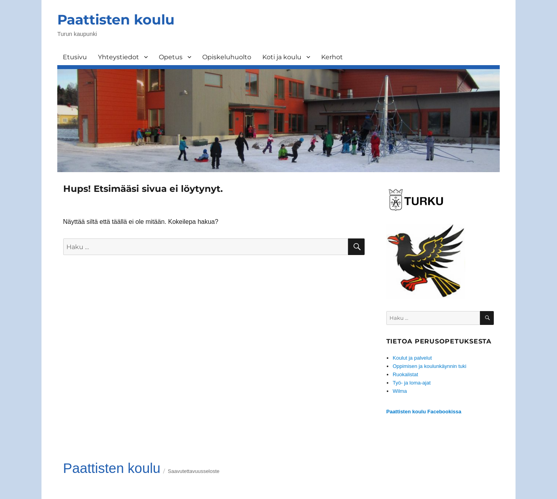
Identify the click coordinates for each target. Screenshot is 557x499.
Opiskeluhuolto (226, 57)
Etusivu (75, 57)
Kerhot (332, 57)
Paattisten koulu (116, 19)
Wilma (400, 391)
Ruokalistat (405, 374)
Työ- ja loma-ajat (412, 383)
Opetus (171, 57)
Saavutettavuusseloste (194, 471)
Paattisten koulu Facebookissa (423, 412)
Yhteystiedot (118, 57)
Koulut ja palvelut (412, 358)
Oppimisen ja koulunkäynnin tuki (429, 366)
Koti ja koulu (281, 57)
